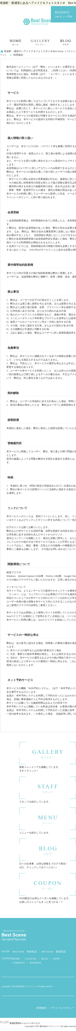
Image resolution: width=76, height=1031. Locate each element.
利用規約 (41, 1007)
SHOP (56, 958)
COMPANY (19, 962)
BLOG (44, 958)
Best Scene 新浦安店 (54, 951)
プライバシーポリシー (62, 1007)
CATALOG (31, 958)
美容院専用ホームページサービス (20, 1023)
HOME (16, 958)
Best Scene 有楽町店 (25, 951)
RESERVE (63, 14)
